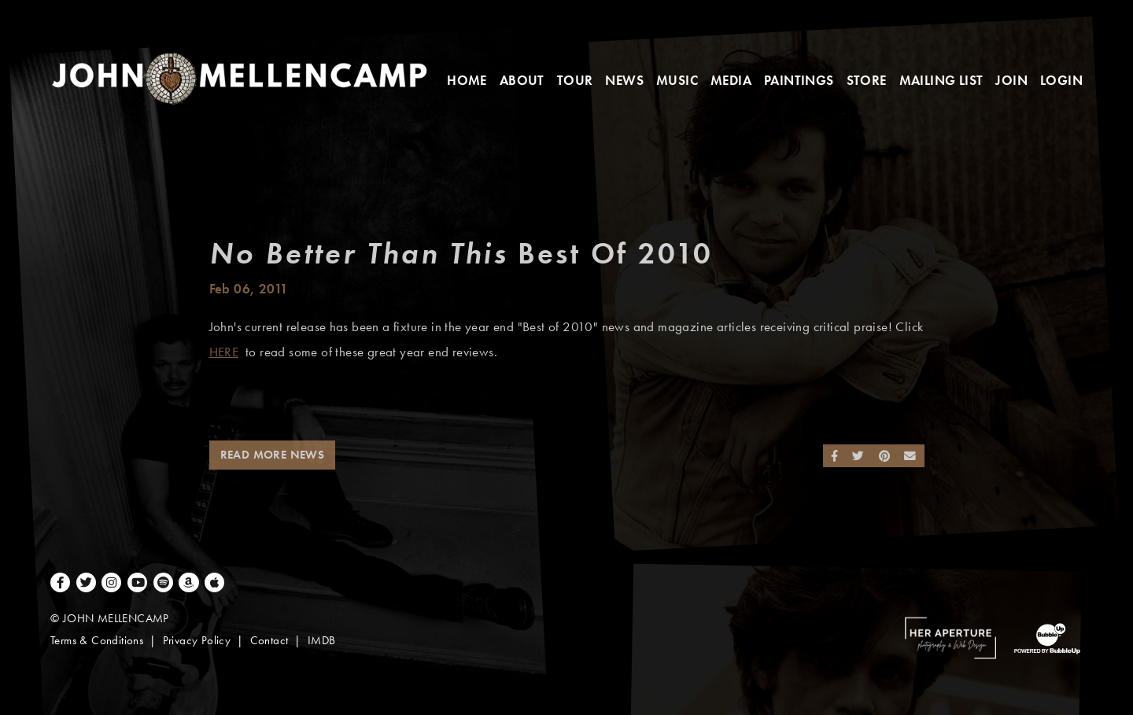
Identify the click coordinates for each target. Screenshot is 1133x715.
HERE (224, 352)
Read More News (272, 455)
